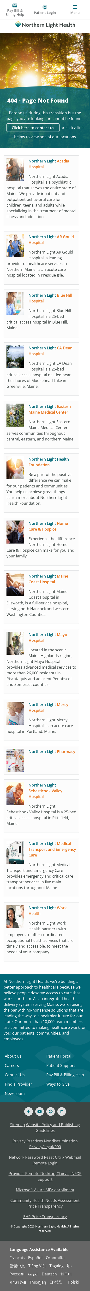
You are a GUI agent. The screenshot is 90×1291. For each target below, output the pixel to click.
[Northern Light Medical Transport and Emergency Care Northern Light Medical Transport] (41, 869)
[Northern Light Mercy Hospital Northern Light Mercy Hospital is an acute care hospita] (41, 721)
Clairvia (63, 1173)
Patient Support (60, 1065)
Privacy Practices (27, 1141)
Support (45, 1179)
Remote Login (45, 1163)
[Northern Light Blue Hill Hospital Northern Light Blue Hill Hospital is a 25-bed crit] (41, 314)
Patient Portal (58, 1056)
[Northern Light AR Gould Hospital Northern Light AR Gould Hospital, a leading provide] (41, 259)
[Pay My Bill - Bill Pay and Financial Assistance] (15, 9)
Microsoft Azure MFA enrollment (45, 1190)
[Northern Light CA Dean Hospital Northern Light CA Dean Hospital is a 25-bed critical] (41, 370)
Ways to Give (58, 1084)
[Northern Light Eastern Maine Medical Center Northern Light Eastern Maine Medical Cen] (41, 426)
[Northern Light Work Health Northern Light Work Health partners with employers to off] (41, 933)
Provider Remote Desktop (32, 1173)
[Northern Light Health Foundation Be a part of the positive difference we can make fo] (41, 484)
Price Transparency (45, 1206)
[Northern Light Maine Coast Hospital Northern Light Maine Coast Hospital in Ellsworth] (41, 598)
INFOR (76, 1173)
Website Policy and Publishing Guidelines (53, 1127)
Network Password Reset (31, 1157)
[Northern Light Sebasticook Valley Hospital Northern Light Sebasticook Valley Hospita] (41, 807)
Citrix (59, 1157)
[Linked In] (61, 1111)
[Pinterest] (50, 1111)
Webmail (73, 1157)
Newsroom (15, 1093)
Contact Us (15, 1074)
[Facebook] (28, 1111)
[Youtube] (39, 1111)
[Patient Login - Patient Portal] (45, 9)
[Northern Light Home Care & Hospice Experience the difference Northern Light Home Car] (41, 543)
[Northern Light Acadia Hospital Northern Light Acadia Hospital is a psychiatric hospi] (41, 192)
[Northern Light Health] (45, 23)
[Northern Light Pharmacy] (41, 761)
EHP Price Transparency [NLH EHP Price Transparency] (45, 1216)
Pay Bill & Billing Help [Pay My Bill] (65, 1074)
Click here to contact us (33, 127)
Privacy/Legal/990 (45, 1146)
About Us (13, 1056)
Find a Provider (18, 1084)
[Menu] (75, 9)
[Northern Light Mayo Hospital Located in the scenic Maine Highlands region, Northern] (41, 662)
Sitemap (17, 1124)
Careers (12, 1065)
